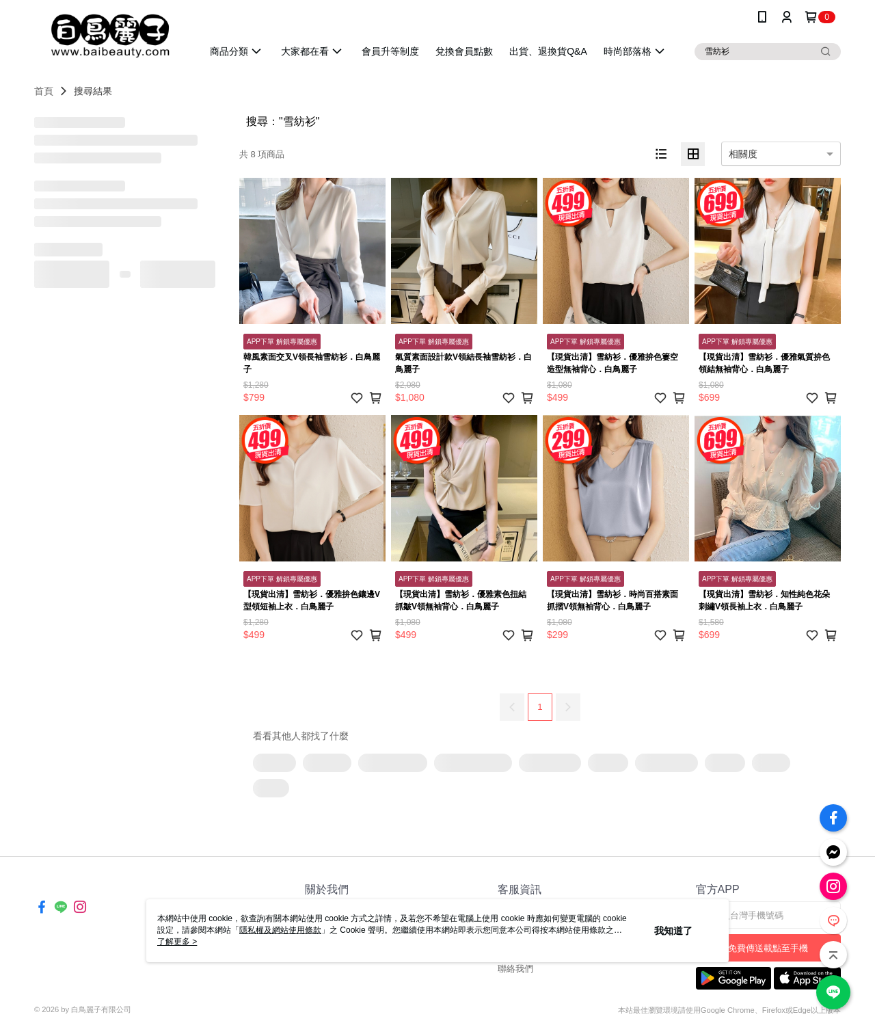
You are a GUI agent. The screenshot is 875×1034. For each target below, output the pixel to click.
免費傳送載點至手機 (768, 948)
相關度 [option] (743, 153)
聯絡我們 (515, 969)
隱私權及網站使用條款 (280, 930)
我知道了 (673, 930)
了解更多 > (177, 941)
